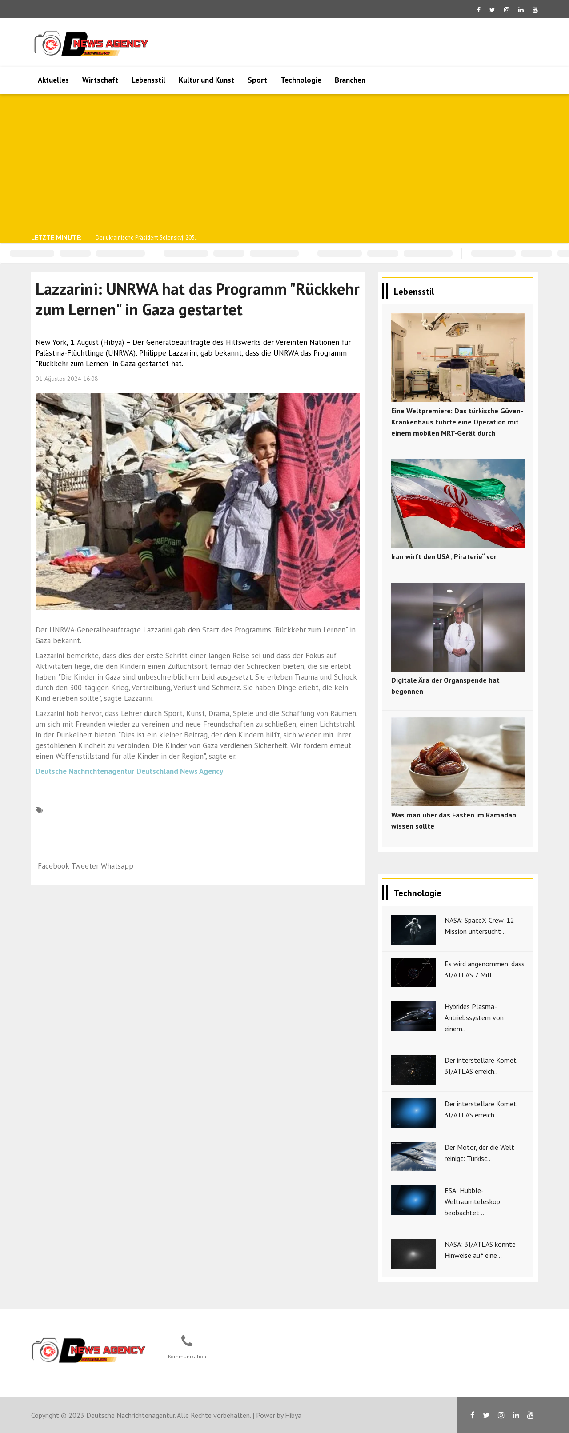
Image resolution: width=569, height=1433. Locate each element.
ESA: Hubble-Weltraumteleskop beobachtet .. (472, 1201)
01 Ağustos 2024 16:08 (67, 379)
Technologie (300, 80)
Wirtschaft (100, 80)
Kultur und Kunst (206, 80)
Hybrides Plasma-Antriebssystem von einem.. (474, 1017)
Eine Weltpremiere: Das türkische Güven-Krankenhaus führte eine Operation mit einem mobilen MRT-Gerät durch (457, 421)
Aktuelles (53, 80)
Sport (257, 80)
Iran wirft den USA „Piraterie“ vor (444, 556)
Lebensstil (148, 80)
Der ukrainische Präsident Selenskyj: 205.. (147, 237)
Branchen (350, 80)
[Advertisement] (284, 162)
